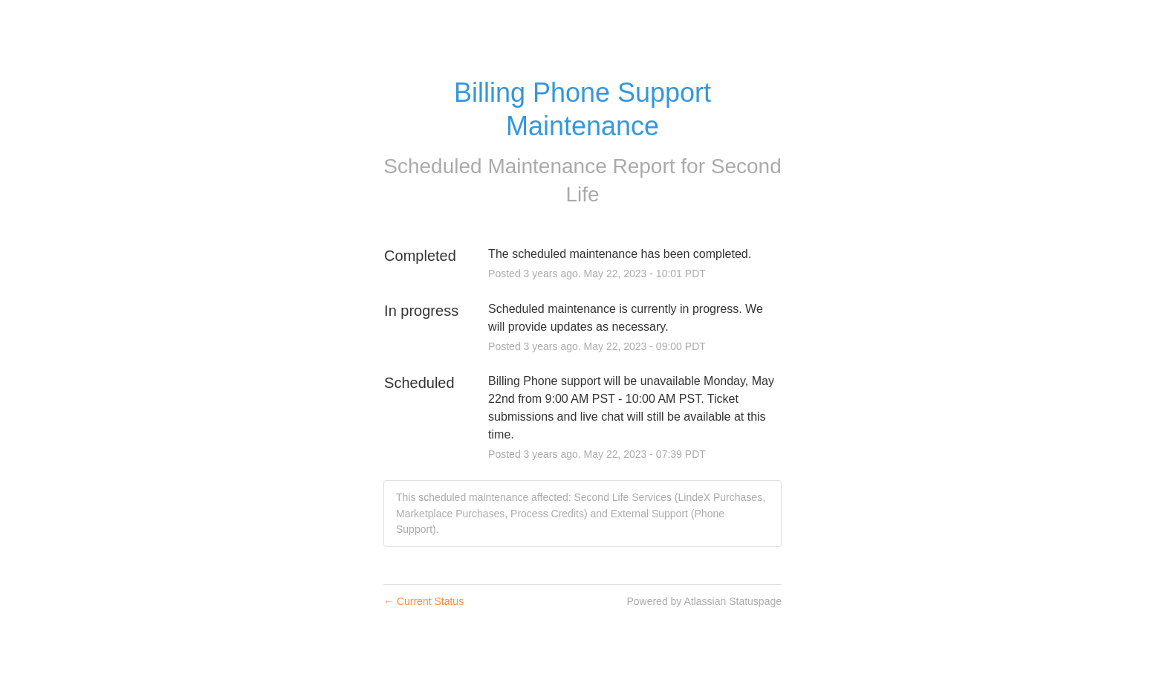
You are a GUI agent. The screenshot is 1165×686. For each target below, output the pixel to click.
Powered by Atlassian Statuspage (704, 601)
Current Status (423, 601)
